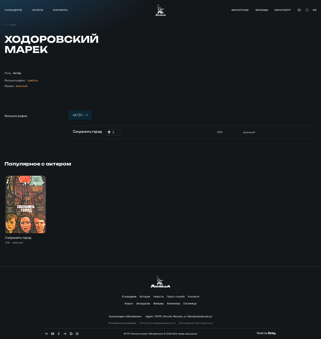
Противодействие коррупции (196, 323)
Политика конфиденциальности (157, 323)
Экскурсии (240, 9)
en (314, 9)
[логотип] (160, 10)
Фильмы (261, 9)
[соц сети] (46, 333)
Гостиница (190, 303)
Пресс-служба (176, 296)
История (145, 296)
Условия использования (122, 323)
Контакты (60, 9)
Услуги (37, 9)
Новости (158, 296)
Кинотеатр (283, 9)
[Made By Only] (266, 333)
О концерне (13, 9)
